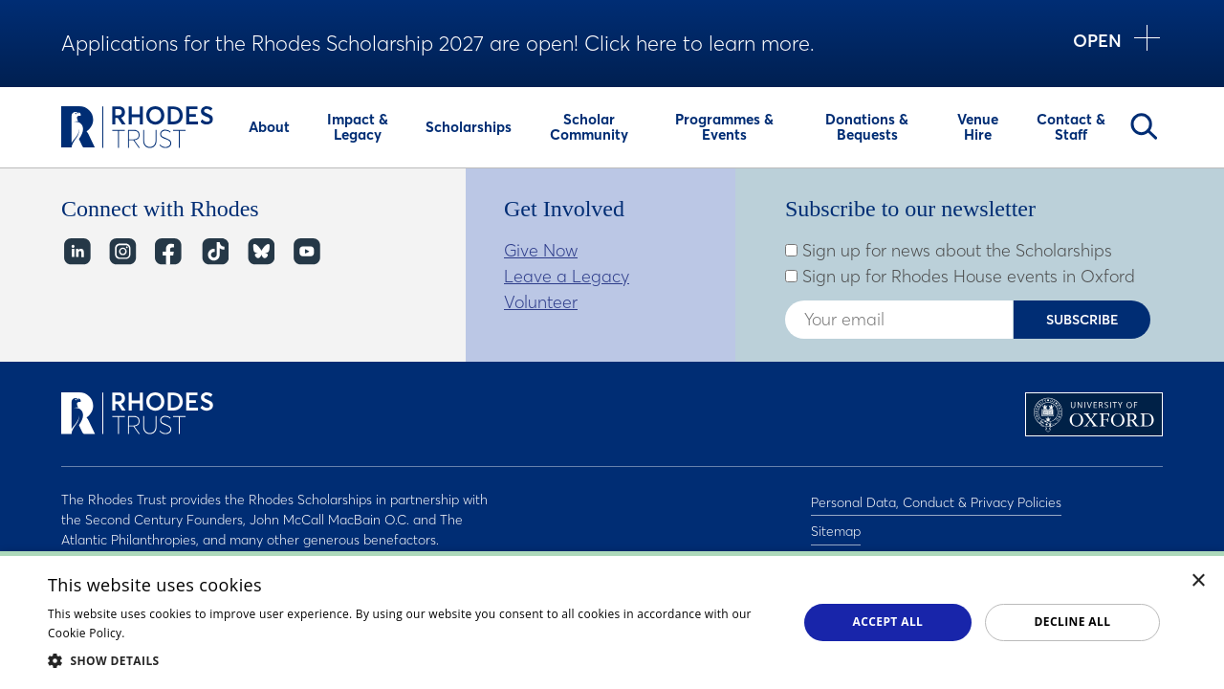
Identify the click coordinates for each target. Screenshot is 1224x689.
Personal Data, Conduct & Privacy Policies (936, 499)
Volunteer (541, 302)
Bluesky (259, 252)
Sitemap (836, 524)
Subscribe (1082, 319)
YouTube (305, 252)
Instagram (122, 252)
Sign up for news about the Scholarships (948, 250)
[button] (412, 660)
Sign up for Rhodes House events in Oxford (960, 276)
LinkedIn (76, 252)
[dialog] (612, 620)
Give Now (541, 250)
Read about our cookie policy (209, 633)
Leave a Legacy (566, 276)
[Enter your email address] (899, 319)
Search (1144, 126)
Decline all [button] (1073, 621)
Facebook (168, 252)
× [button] (1199, 581)
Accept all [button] (888, 621)
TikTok (214, 252)
